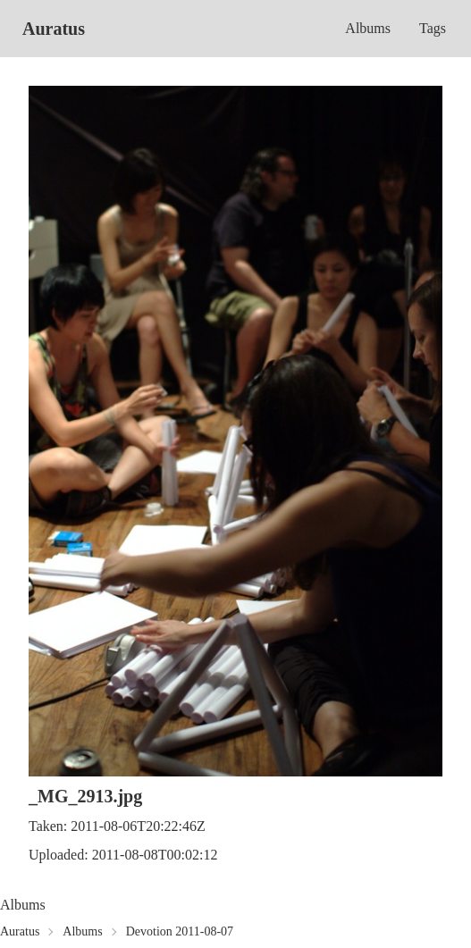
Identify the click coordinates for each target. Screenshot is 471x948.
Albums (368, 28)
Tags (432, 28)
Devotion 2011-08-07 (179, 931)
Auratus (53, 28)
